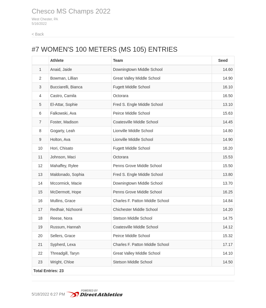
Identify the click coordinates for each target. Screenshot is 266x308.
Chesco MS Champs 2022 (71, 11)
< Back (38, 34)
